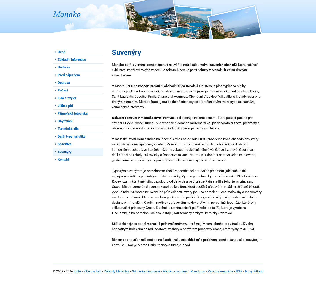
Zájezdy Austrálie (220, 271)
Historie (64, 67)
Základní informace (72, 60)
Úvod (61, 52)
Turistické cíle (68, 129)
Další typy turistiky (72, 136)
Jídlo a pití (65, 106)
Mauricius (197, 271)
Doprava (64, 83)
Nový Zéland (254, 271)
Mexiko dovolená (175, 271)
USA (239, 271)
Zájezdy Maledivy (116, 271)
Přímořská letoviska (73, 113)
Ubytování (65, 121)
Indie (77, 271)
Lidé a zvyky (67, 98)
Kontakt (63, 159)
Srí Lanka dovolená (146, 271)
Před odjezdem (69, 75)
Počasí (63, 90)
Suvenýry (65, 152)
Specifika (64, 144)
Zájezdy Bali (92, 271)
